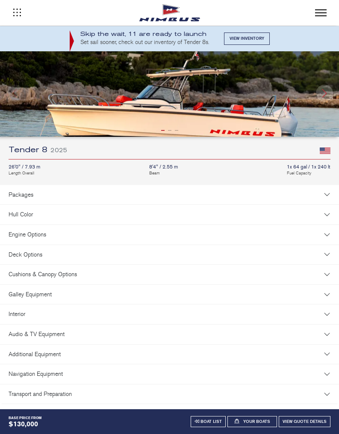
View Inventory (247, 38)
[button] (324, 93)
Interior (17, 314)
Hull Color (21, 214)
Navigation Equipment (36, 374)
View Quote (305, 421)
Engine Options (27, 234)
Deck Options (25, 254)
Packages (21, 194)
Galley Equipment (30, 294)
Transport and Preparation (40, 394)
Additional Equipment (35, 354)
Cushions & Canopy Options (43, 274)
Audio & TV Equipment (37, 334)
